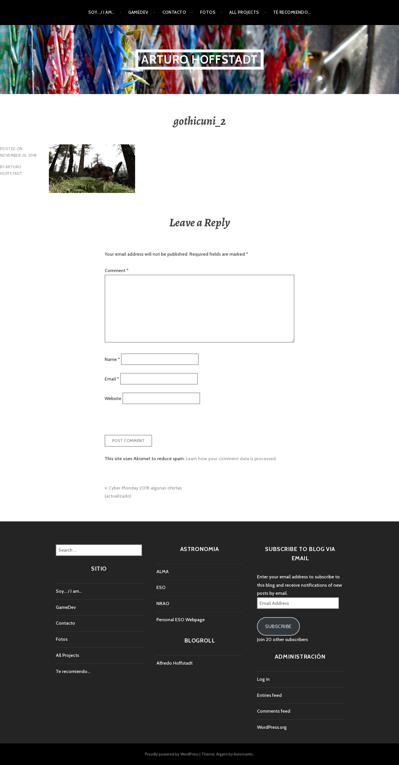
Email (112, 379)
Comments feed (273, 711)
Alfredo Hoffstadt (174, 663)
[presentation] (144, 422)
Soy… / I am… (101, 12)
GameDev (138, 12)
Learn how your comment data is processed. (231, 458)
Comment (116, 270)
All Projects (244, 12)
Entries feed (269, 695)
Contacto (174, 12)
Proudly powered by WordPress (172, 754)
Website (113, 398)
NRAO (162, 603)
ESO (161, 587)
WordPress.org (272, 727)
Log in (263, 679)
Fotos (207, 12)
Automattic (243, 754)
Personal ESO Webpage (180, 619)
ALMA (162, 571)
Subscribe (278, 626)
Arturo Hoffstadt (199, 59)
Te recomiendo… (292, 12)
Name (112, 359)
